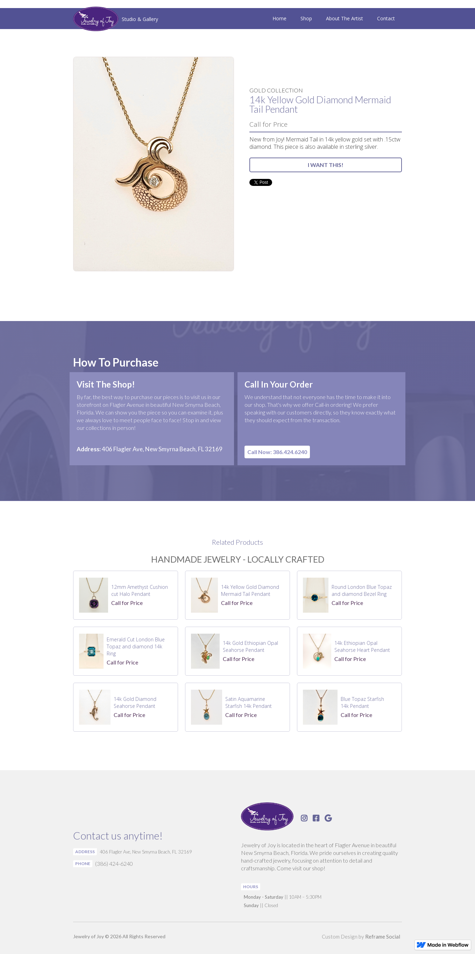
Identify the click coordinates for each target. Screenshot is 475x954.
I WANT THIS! (325, 164)
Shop (306, 18)
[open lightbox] (153, 164)
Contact (386, 18)
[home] (115, 19)
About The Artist (344, 18)
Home (279, 18)
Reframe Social (382, 936)
